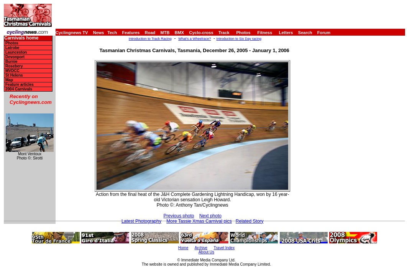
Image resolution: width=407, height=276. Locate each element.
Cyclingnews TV (72, 32)
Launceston (16, 52)
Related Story (250, 221)
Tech (112, 32)
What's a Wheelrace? (194, 39)
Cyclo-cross (201, 32)
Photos (243, 32)
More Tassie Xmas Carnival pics (199, 221)
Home (183, 248)
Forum (323, 32)
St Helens (14, 75)
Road (150, 32)
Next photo (210, 216)
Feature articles (19, 84)
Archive (201, 248)
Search (305, 32)
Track (224, 32)
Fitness (264, 32)
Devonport (15, 57)
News (98, 32)
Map (9, 80)
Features (131, 32)
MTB (165, 32)
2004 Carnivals (18, 89)
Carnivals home (21, 38)
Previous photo (178, 216)
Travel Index (224, 248)
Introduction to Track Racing (150, 39)
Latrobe (12, 48)
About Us (206, 252)
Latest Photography (141, 221)
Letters (286, 32)
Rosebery (14, 66)
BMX (179, 32)
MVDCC (12, 71)
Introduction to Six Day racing (238, 39)
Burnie (11, 61)
